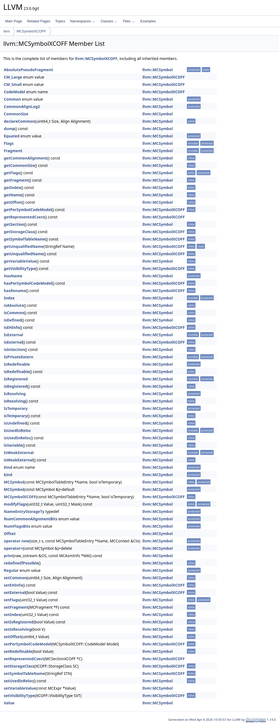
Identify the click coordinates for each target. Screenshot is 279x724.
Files (129, 21)
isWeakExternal (18, 459)
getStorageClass (19, 231)
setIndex (12, 614)
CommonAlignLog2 (22, 106)
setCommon (15, 577)
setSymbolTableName (24, 673)
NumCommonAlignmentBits (30, 518)
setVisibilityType (19, 695)
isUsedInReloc (17, 437)
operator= (13, 548)
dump (9, 128)
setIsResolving (18, 629)
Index (9, 298)
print (8, 555)
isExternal (13, 342)
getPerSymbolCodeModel (28, 209)
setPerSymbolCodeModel (27, 644)
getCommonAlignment (25, 158)
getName (13, 194)
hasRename (15, 290)
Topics (60, 21)
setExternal (15, 592)
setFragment (16, 607)
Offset (10, 533)
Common (12, 99)
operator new (16, 540)
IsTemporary (16, 408)
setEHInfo (13, 585)
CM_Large (13, 77)
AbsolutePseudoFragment (28, 69)
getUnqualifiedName (24, 246)
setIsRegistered (19, 621)
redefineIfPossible (21, 563)
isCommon (14, 312)
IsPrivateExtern (18, 356)
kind (8, 474)
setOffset (13, 636)
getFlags (12, 172)
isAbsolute (14, 305)
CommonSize (16, 113)
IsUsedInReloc (17, 430)
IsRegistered (16, 378)
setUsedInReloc (19, 680)
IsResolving (15, 393)
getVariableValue (20, 261)
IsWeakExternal (19, 452)
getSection (14, 224)
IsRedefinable (17, 364)
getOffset (13, 202)
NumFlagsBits (17, 526)
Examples (148, 21)
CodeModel (14, 91)
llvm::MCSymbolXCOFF (96, 58)
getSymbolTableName (25, 239)
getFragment (16, 180)
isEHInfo (12, 327)
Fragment (13, 150)
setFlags (12, 599)
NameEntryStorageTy (24, 511)
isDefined (13, 320)
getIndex (12, 187)
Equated (11, 136)
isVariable (13, 445)
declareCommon (19, 121)
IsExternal (13, 334)
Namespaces (82, 21)
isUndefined (15, 423)
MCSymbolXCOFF (31, 31)
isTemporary (16, 415)
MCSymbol (14, 482)
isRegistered (15, 386)
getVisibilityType (19, 268)
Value (9, 702)
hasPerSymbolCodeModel (28, 283)
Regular (11, 570)
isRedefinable (16, 371)
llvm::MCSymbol (157, 69)
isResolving (14, 401)
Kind (8, 467)
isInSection (14, 349)
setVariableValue (20, 688)
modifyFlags (15, 504)
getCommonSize (19, 165)
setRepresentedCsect (24, 658)
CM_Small (13, 84)
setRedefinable (18, 651)
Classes (109, 21)
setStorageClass (19, 666)
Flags (9, 143)
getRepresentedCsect (24, 217)
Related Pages (38, 21)
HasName (13, 275)
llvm (7, 31)
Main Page (13, 21)
